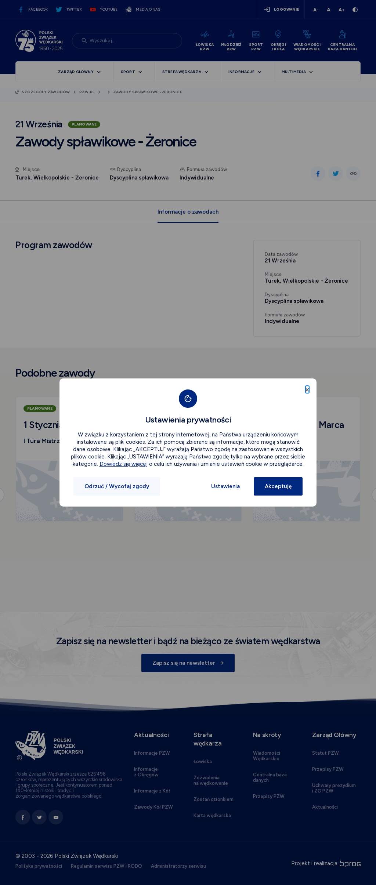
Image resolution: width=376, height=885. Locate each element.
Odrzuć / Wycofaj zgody (116, 486)
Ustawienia (225, 486)
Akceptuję (278, 486)
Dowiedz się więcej (124, 464)
